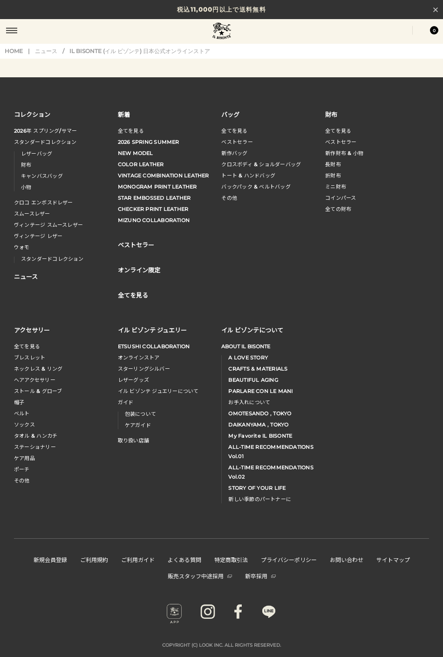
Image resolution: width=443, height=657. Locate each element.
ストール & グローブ (38, 391)
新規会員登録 (50, 559)
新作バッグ (234, 153)
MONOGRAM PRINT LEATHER (157, 186)
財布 (26, 165)
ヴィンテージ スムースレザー (48, 225)
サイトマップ (393, 559)
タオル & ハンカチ (35, 436)
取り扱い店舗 (133, 440)
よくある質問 (184, 559)
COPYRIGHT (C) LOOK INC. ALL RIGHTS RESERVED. (221, 645)
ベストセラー (236, 142)
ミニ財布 (335, 186)
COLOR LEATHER (141, 164)
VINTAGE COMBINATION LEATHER (163, 175)
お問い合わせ (346, 559)
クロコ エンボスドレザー (43, 202)
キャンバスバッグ (42, 176)
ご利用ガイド (138, 559)
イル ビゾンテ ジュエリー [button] (152, 329)
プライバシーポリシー (289, 559)
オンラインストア (139, 357)
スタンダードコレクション (45, 142)
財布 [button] (331, 114)
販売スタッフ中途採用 (200, 576)
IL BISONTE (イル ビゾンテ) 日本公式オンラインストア (221, 31)
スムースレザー (32, 213)
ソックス (24, 424)
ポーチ (22, 469)
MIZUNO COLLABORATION (154, 220)
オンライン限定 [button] (139, 269)
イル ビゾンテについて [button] (252, 329)
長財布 (333, 164)
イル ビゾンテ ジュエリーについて (158, 391)
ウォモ (22, 247)
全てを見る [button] (133, 295)
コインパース (340, 198)
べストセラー (340, 142)
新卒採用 (260, 576)
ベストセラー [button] (136, 244)
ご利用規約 (94, 559)
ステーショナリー (35, 447)
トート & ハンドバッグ (248, 175)
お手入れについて (249, 402)
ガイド (126, 402)
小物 (26, 187)
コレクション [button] (32, 114)
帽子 (19, 402)
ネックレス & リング (38, 369)
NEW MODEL (135, 153)
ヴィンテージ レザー (38, 236)
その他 (229, 198)
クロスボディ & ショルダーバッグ (261, 164)
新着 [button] (124, 114)
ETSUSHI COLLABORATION (154, 346)
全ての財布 (338, 209)
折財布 (333, 175)
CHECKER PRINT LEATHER (153, 209)
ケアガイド (138, 425)
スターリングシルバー (144, 369)
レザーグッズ (133, 380)
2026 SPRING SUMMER (148, 142)
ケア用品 (24, 458)
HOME (14, 50)
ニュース (46, 50)
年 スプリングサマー (45, 131)
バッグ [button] (230, 114)
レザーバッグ (36, 153)
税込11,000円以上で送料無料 (221, 9)
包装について (140, 414)
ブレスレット (29, 357)
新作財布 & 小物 (344, 153)
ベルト (22, 413)
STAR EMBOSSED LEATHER (154, 198)
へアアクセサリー (34, 380)
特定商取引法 (231, 559)
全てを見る (131, 131)
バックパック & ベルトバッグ (255, 186)
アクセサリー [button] (32, 329)
